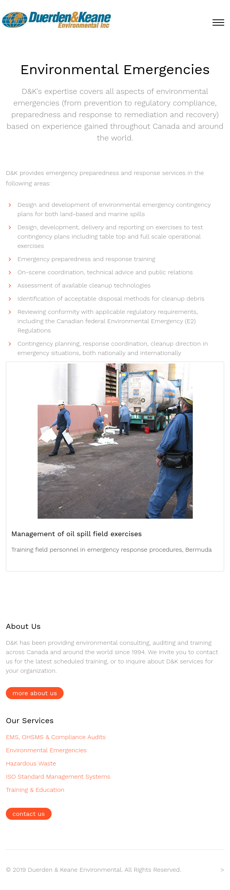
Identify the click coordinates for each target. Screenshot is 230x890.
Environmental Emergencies (46, 750)
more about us (34, 693)
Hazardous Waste (31, 763)
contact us (28, 813)
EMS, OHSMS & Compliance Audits (55, 737)
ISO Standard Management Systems (58, 776)
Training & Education (35, 789)
